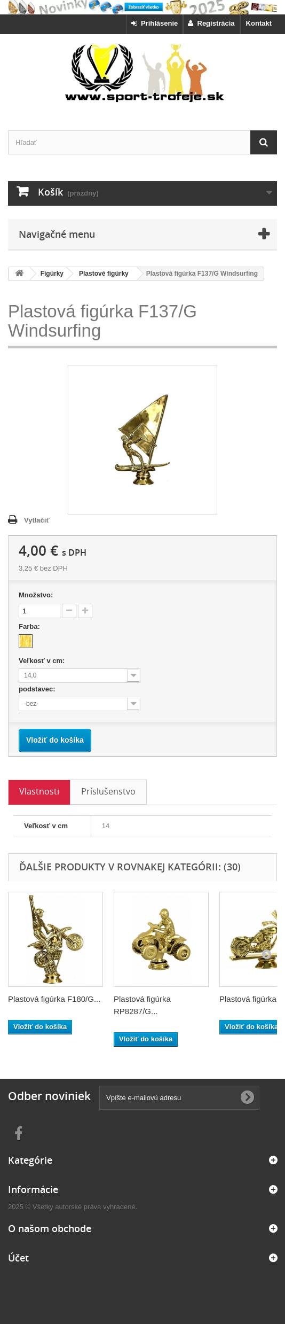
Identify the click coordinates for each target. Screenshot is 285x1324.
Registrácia (211, 23)
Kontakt (259, 23)
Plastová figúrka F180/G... (54, 998)
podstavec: (38, 689)
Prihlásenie (154, 23)
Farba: (30, 626)
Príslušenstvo (108, 791)
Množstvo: (36, 595)
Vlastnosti (39, 791)
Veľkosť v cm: (43, 661)
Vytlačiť (37, 520)
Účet (18, 1257)
